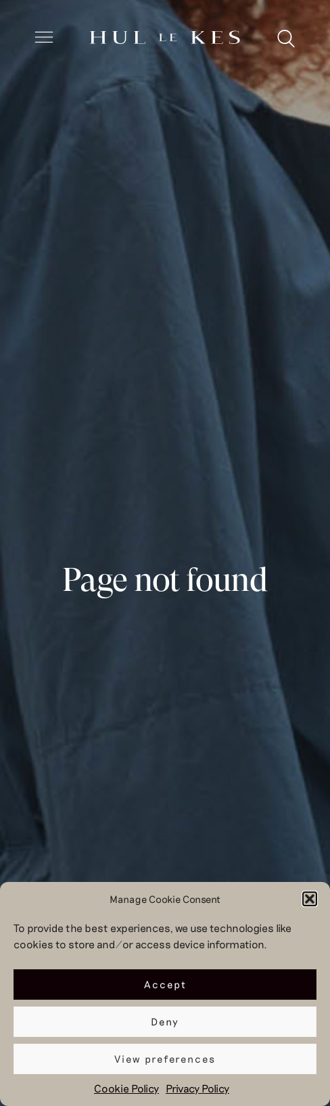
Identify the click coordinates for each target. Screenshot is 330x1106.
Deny (165, 1021)
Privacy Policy (197, 1088)
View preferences (165, 1059)
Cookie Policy (126, 1088)
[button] (309, 899)
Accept (165, 984)
